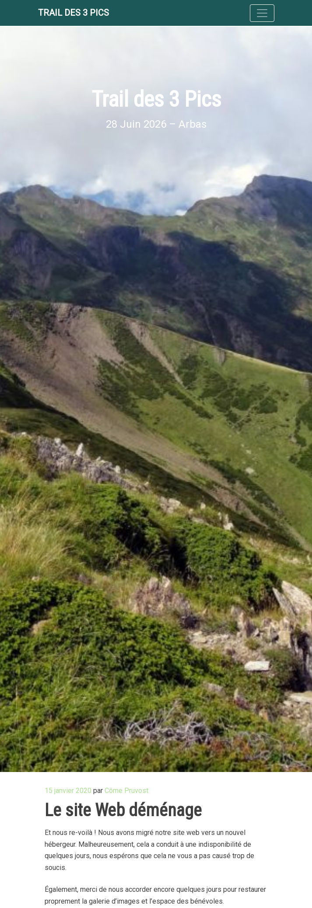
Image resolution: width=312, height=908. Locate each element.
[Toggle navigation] (262, 13)
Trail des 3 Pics (73, 12)
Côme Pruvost (126, 790)
